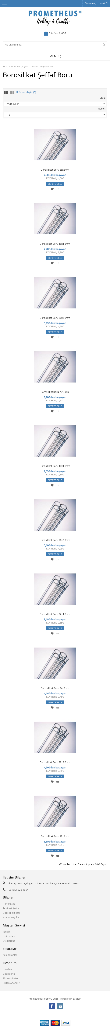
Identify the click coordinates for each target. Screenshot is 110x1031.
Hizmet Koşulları (11, 917)
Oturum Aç (90, 3)
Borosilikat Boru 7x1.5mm (55, 392)
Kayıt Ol (104, 3)
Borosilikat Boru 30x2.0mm (55, 540)
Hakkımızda (9, 903)
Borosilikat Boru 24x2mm (55, 688)
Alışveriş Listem (11, 978)
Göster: (102, 108)
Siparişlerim (9, 973)
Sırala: (103, 97)
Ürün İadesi (9, 936)
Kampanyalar (10, 955)
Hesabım (7, 969)
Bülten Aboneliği (11, 983)
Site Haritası (9, 940)
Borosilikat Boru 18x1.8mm (55, 466)
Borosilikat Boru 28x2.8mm (55, 317)
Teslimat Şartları (11, 908)
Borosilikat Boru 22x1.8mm (55, 614)
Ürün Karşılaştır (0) (26, 92)
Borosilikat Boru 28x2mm (55, 169)
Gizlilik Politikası (11, 912)
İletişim (6, 931)
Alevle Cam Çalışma (18, 66)
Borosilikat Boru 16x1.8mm (55, 243)
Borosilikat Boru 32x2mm (55, 836)
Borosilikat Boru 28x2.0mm (55, 762)
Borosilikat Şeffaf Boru (43, 66)
